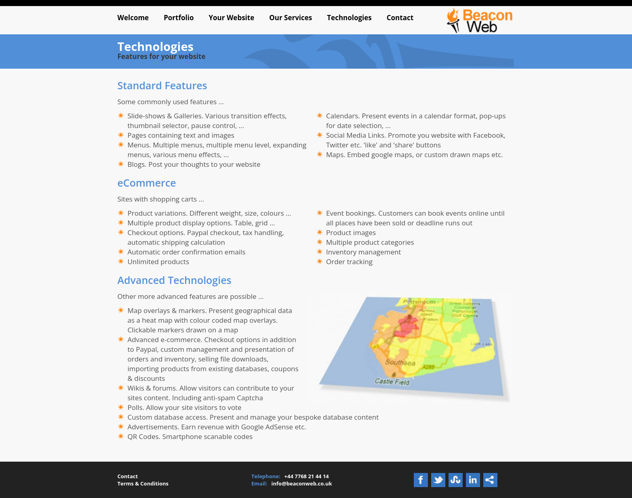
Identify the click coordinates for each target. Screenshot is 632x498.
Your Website (231, 17)
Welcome (133, 17)
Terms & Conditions (143, 483)
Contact (400, 17)
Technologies (349, 17)
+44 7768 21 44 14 (306, 476)
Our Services (290, 17)
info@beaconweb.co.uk (302, 483)
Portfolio (179, 17)
